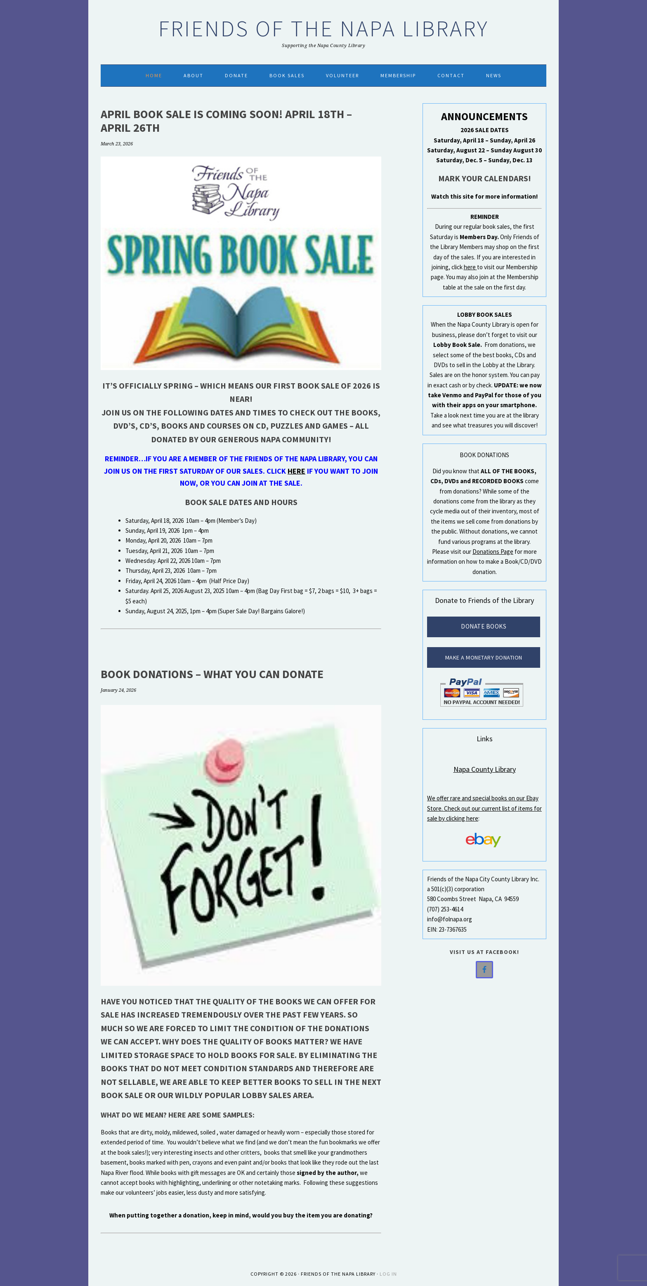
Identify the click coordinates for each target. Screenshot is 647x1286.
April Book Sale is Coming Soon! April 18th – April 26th (226, 121)
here (296, 471)
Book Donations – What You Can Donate (212, 674)
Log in (388, 1274)
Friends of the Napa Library (323, 28)
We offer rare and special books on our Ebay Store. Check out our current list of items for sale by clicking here (484, 808)
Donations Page (492, 551)
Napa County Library (484, 769)
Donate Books (483, 626)
